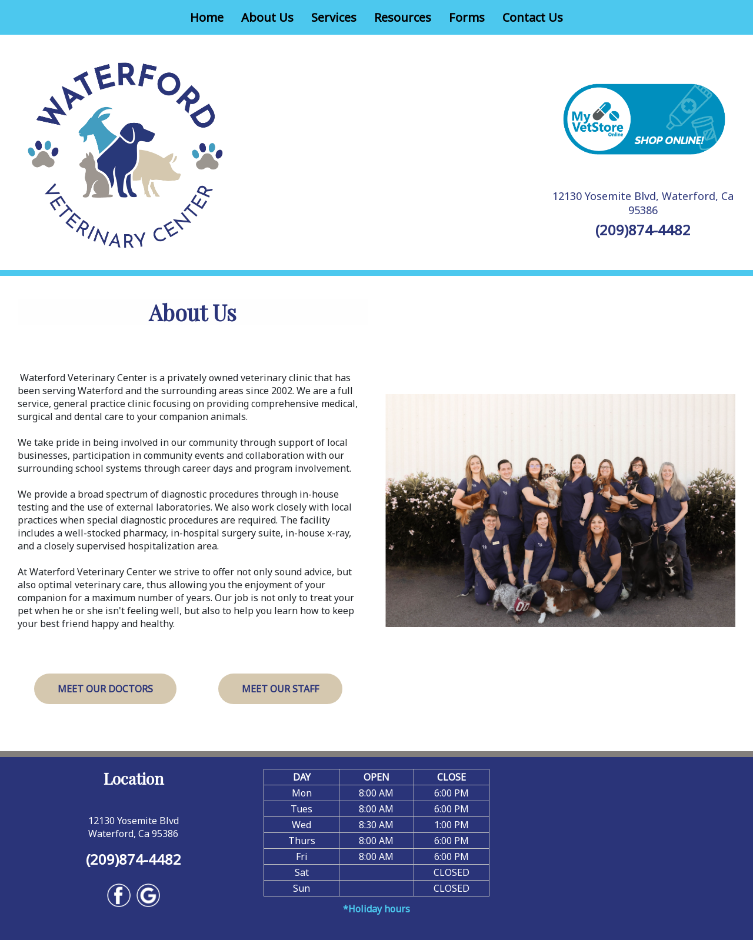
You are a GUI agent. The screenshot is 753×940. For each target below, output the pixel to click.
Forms (467, 17)
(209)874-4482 (643, 229)
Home (207, 17)
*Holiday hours (376, 908)
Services (333, 17)
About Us (267, 17)
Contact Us (532, 17)
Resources (402, 17)
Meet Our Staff (280, 688)
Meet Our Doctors (105, 688)
